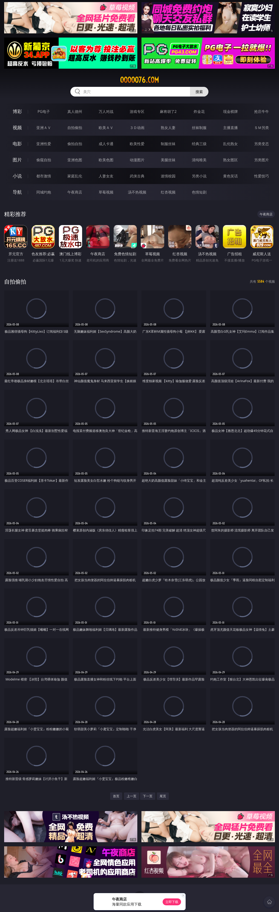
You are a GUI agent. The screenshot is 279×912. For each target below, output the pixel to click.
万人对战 (106, 111)
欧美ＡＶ (106, 127)
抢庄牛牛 (261, 111)
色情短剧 (199, 192)
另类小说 (199, 176)
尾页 (163, 796)
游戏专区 (137, 111)
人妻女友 (106, 176)
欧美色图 (106, 159)
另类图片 (261, 159)
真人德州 (74, 111)
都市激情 (43, 176)
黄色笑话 (230, 176)
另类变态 (261, 143)
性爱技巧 (261, 176)
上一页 (131, 796)
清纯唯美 (199, 159)
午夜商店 (74, 192)
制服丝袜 (168, 143)
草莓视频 (106, 192)
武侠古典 (137, 176)
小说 (17, 176)
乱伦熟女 (230, 143)
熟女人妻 (168, 127)
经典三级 (199, 143)
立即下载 (171, 902)
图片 (17, 160)
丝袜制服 (199, 127)
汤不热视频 (137, 192)
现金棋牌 (230, 111)
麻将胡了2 (168, 111)
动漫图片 (137, 159)
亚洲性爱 (43, 143)
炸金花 (199, 111)
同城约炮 (43, 192)
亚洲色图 (74, 159)
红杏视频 (168, 192)
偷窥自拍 (43, 159)
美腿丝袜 (168, 159)
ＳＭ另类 (261, 127)
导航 (17, 192)
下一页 (147, 796)
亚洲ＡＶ (43, 127)
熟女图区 (230, 159)
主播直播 (230, 127)
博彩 (17, 111)
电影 (17, 144)
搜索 (199, 91)
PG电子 (43, 111)
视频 (17, 127)
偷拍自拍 (74, 143)
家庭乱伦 (74, 176)
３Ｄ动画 (137, 127)
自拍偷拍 (74, 127)
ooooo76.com (139, 80)
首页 (116, 796)
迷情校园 (168, 176)
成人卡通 (106, 143)
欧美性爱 (137, 143)
